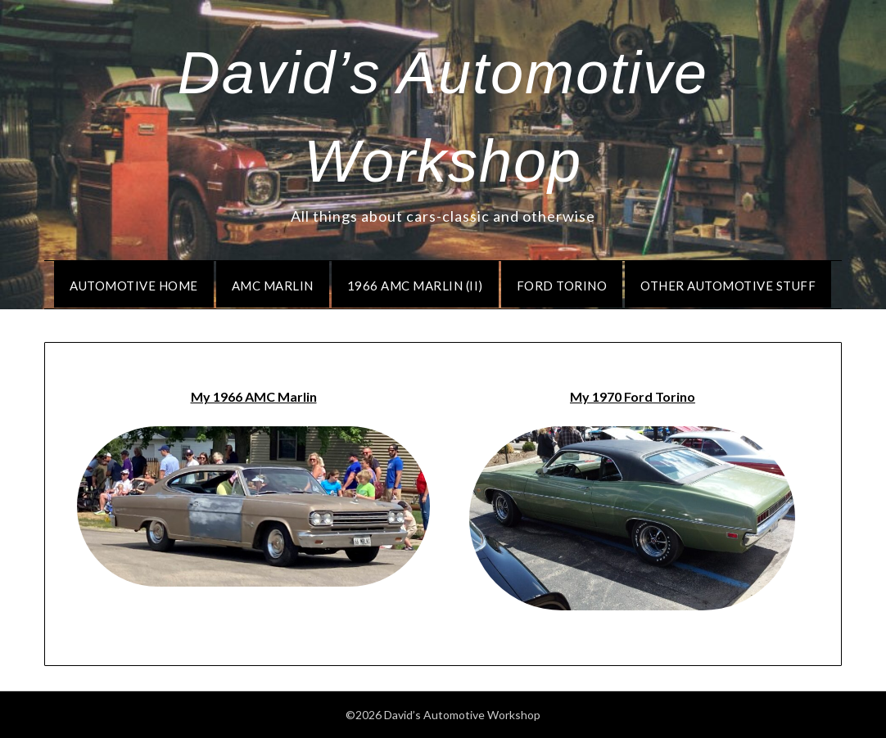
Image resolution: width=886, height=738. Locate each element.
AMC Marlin (273, 285)
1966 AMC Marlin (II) (415, 285)
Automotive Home (134, 285)
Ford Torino (562, 285)
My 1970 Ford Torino (632, 396)
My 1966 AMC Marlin (254, 396)
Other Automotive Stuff (728, 285)
